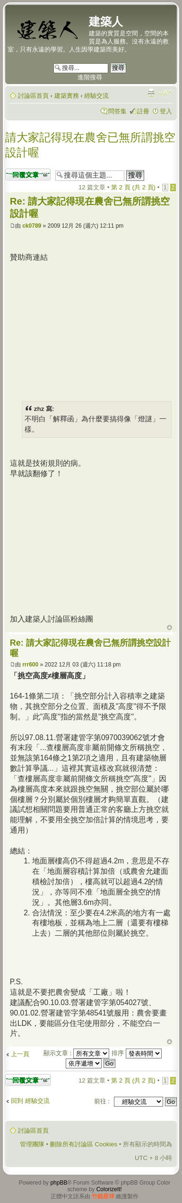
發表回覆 (28, 174)
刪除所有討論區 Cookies (83, 1144)
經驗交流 (96, 95)
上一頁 (20, 1054)
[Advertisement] (89, 329)
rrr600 (30, 664)
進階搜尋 (90, 77)
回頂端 (169, 627)
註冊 (143, 111)
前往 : (102, 1101)
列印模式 (151, 92)
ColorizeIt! (109, 1189)
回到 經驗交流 (30, 1100)
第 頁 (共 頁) (133, 187)
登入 (166, 111)
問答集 (117, 111)
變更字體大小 (165, 92)
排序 (137, 1053)
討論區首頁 (33, 95)
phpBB (58, 1182)
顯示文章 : (76, 1053)
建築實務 (66, 95)
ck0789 (31, 225)
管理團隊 (32, 1144)
